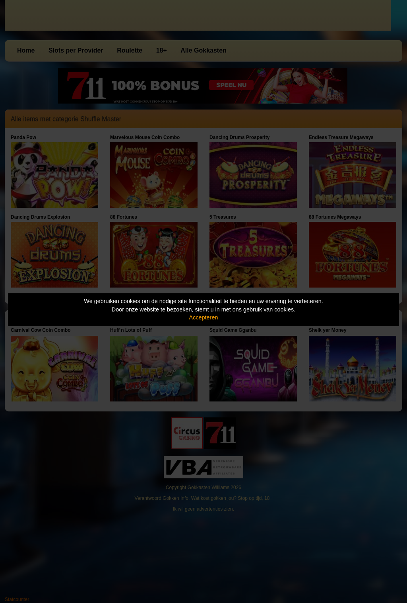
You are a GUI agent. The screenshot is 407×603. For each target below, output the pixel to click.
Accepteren (203, 317)
